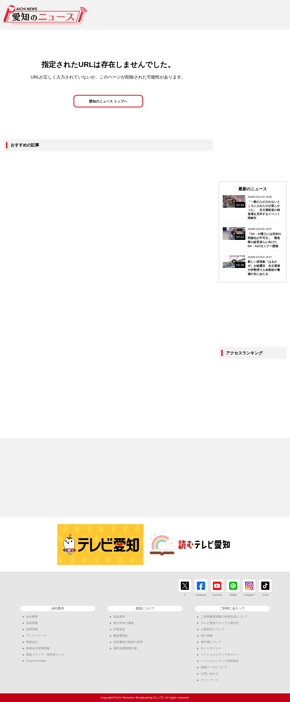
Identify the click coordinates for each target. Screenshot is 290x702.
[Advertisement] (204, 15)
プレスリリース (36, 635)
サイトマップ (209, 680)
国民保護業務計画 (125, 648)
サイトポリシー (211, 648)
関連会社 (32, 642)
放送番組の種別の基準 (128, 642)
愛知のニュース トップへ (108, 102)
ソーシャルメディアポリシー (220, 654)
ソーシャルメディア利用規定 (220, 661)
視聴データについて (214, 667)
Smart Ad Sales (36, 660)
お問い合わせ (209, 673)
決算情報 (32, 623)
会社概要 (32, 616)
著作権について (211, 642)
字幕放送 (119, 629)
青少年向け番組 (123, 623)
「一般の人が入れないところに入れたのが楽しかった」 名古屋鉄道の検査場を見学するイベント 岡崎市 (265, 210)
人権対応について (212, 629)
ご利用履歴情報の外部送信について (224, 616)
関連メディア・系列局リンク (45, 654)
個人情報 (207, 635)
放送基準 (119, 616)
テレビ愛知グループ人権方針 (220, 623)
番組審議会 (120, 635)
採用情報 (32, 629)
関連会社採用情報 (38, 648)
